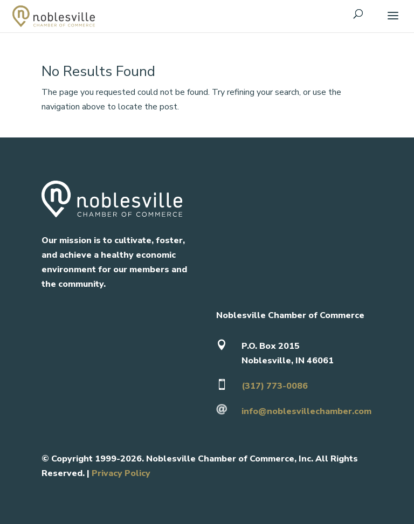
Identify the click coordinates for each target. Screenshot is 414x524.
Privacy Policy (121, 473)
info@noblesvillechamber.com (306, 411)
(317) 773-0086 (275, 386)
